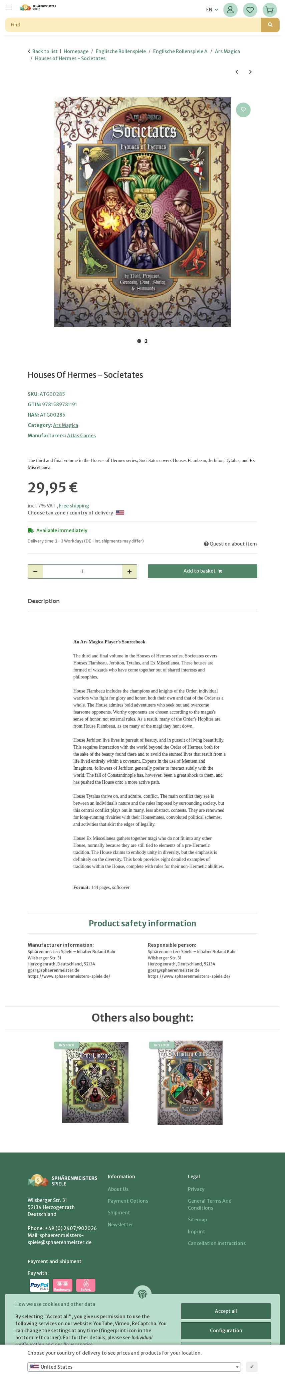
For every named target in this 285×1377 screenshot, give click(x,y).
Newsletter (120, 1225)
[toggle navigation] (8, 4)
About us (118, 1189)
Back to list (45, 51)
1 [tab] (139, 341)
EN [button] (209, 10)
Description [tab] (44, 601)
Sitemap (197, 1220)
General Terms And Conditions (210, 1204)
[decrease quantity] (35, 571)
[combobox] (134, 1367)
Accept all (225, 1311)
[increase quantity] (129, 571)
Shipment (119, 1213)
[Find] (133, 25)
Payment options (128, 1201)
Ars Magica (65, 425)
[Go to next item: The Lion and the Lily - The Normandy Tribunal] (250, 72)
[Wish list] (250, 10)
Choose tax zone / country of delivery (76, 513)
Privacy (196, 1189)
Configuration (225, 1331)
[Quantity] (82, 571)
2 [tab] (146, 341)
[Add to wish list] (243, 110)
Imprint (196, 1232)
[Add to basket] (33, 93)
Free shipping (74, 506)
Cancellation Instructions (217, 1243)
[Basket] (270, 10)
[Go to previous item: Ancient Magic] (237, 72)
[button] (230, 10)
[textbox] (134, 1367)
